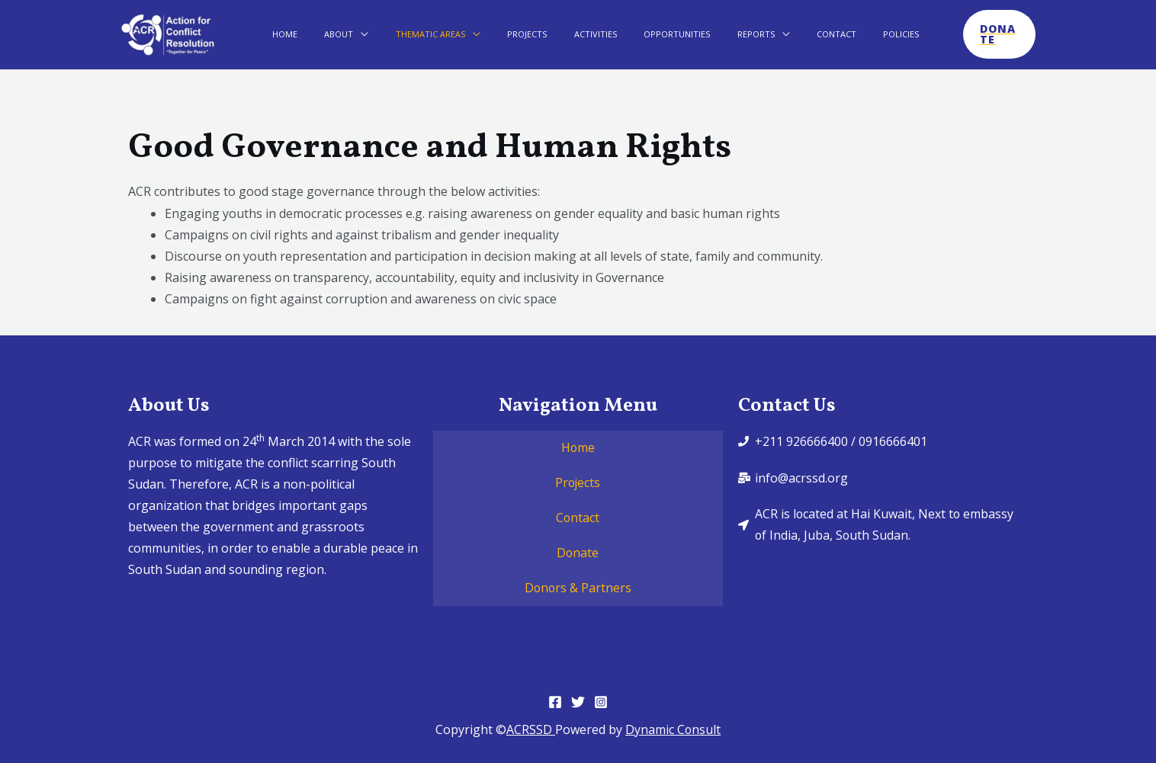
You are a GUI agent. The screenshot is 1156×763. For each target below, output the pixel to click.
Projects (520, 34)
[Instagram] (601, 702)
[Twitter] (578, 702)
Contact (788, 34)
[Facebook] (555, 702)
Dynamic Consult (673, 729)
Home (308, 34)
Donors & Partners (578, 588)
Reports (718, 34)
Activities (578, 34)
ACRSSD (530, 729)
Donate (578, 553)
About (352, 34)
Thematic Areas (433, 34)
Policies (843, 34)
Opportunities (649, 34)
